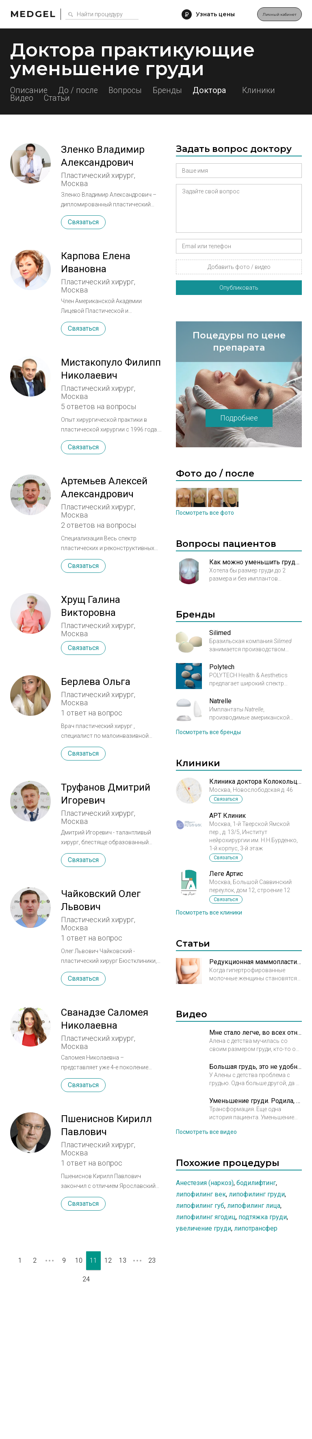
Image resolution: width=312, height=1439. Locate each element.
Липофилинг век (201, 1194)
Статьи (113, 98)
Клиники (27, 98)
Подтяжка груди (262, 1217)
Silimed (220, 633)
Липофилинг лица (253, 1205)
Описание (29, 90)
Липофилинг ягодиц (206, 1217)
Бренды (185, 90)
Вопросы (137, 90)
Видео (72, 98)
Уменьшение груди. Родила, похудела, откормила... (255, 1101)
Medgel (33, 14)
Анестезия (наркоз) (205, 1183)
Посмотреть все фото (205, 512)
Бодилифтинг (256, 1183)
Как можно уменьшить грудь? (255, 562)
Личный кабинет (269, 14)
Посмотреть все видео (206, 1132)
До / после (84, 90)
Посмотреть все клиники (209, 912)
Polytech (221, 667)
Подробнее (239, 418)
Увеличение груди (203, 1228)
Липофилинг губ (200, 1205)
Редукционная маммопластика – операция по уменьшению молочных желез (255, 962)
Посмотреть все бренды (208, 732)
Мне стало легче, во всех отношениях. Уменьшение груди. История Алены (255, 1032)
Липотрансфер (255, 1228)
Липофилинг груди (257, 1194)
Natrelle (220, 701)
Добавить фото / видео (239, 267)
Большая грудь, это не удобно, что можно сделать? (255, 1067)
